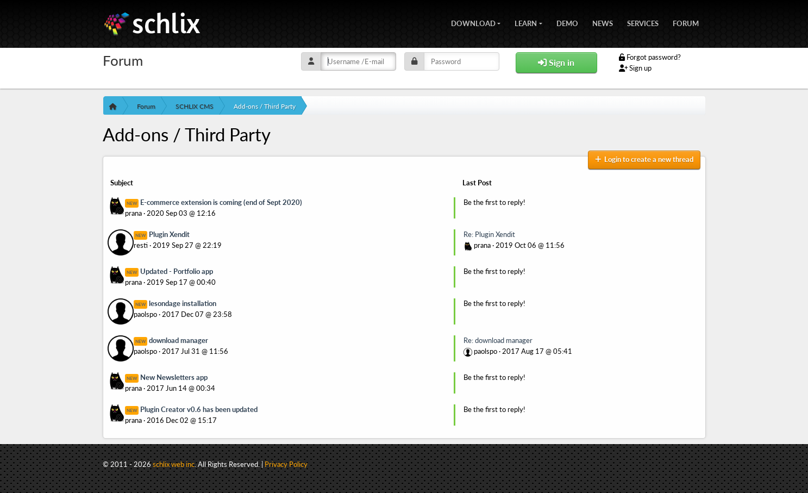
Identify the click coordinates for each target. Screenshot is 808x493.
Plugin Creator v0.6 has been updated (199, 409)
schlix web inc (174, 464)
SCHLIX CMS (195, 106)
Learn (526, 22)
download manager (178, 340)
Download (473, 22)
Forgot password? (650, 57)
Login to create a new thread (644, 159)
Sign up (635, 68)
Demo (567, 22)
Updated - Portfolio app (176, 271)
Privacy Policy (286, 464)
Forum (686, 22)
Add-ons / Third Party (265, 106)
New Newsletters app (174, 377)
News (602, 22)
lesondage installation (182, 303)
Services (643, 22)
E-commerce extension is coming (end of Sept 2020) (221, 202)
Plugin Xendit (169, 234)
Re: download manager (498, 340)
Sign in (556, 62)
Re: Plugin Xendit (489, 234)
